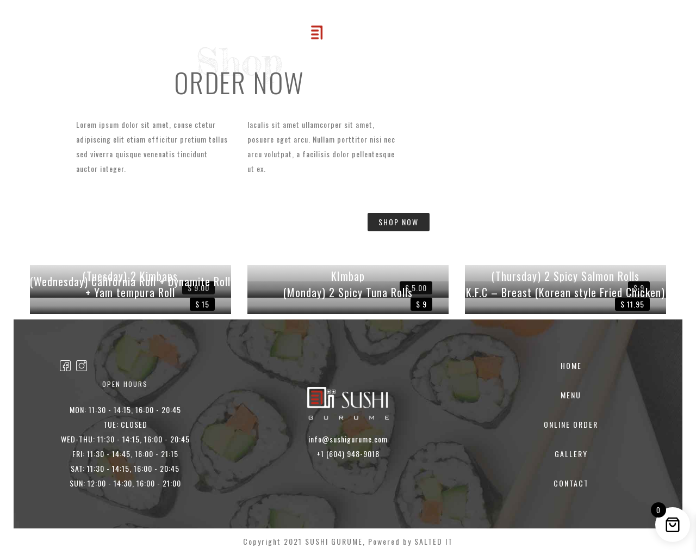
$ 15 (202, 304)
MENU (212, 40)
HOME (173, 40)
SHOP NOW (398, 221)
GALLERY (424, 40)
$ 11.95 (632, 304)
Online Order (264, 40)
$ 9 (421, 304)
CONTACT (475, 40)
